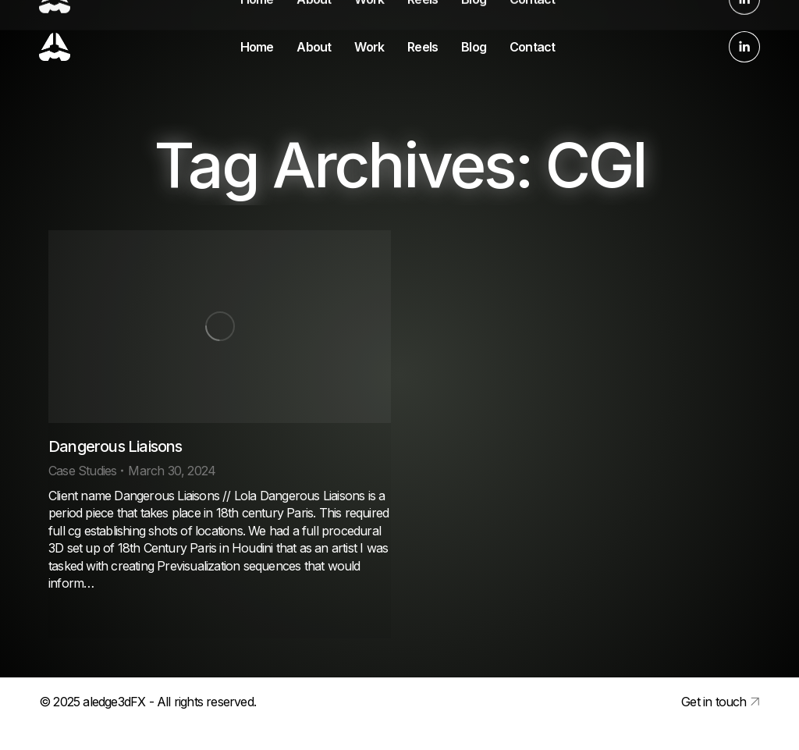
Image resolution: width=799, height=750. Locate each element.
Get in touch (713, 701)
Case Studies (82, 470)
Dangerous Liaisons (115, 446)
